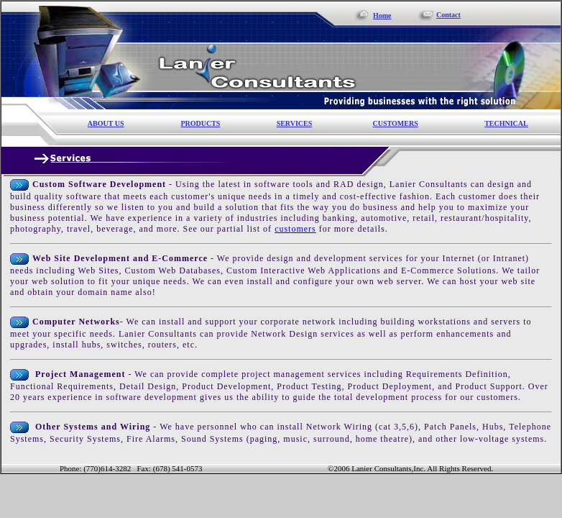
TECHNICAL (506, 123)
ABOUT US (106, 123)
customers (295, 229)
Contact (448, 15)
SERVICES (295, 123)
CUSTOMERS (395, 123)
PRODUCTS (200, 123)
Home (382, 15)
